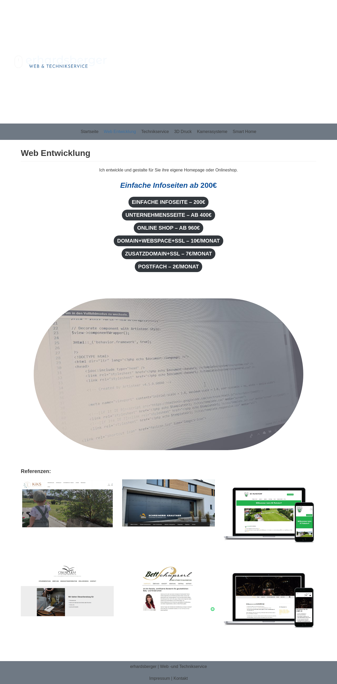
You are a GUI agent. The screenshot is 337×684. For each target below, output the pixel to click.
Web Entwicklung (120, 131)
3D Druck (183, 131)
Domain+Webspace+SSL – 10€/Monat (168, 241)
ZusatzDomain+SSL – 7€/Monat (168, 254)
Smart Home (244, 131)
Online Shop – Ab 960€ (168, 228)
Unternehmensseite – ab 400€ (168, 215)
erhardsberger (143, 666)
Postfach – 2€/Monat (168, 266)
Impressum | (161, 678)
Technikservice (155, 131)
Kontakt (181, 678)
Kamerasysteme (212, 131)
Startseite (89, 131)
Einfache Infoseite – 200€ (168, 202)
